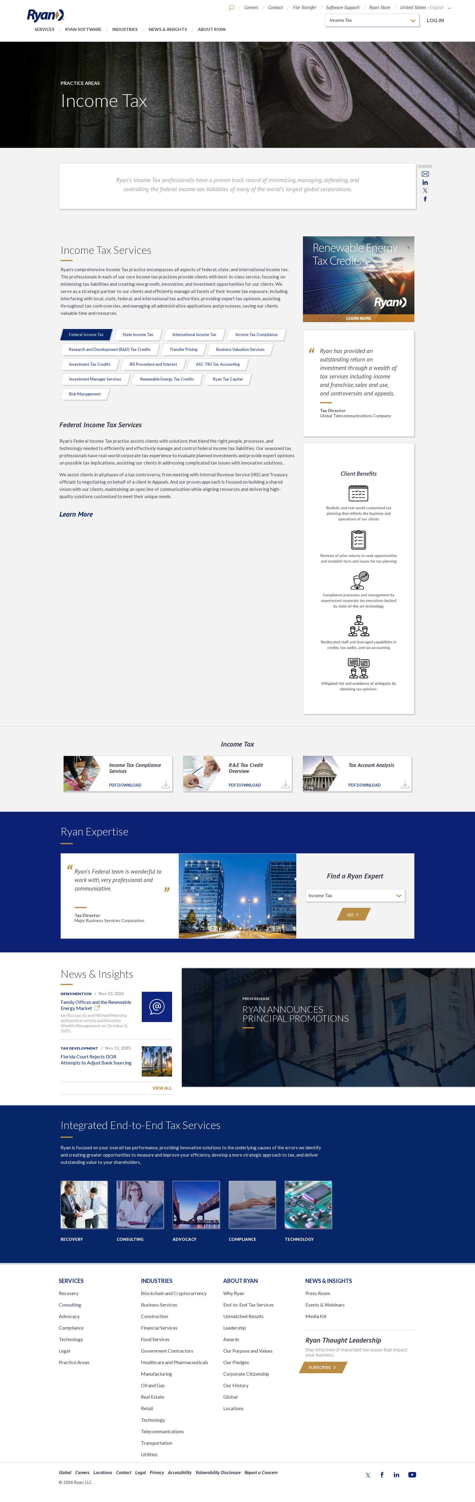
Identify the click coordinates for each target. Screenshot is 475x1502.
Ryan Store (379, 7)
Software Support (342, 7)
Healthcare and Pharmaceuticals (174, 1362)
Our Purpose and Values (248, 1351)
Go (353, 914)
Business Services (159, 1304)
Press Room (317, 1293)
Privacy (157, 1472)
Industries (125, 29)
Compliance (71, 1327)
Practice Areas (80, 83)
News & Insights (168, 29)
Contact (275, 7)
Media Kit (315, 1316)
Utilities (149, 1454)
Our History (235, 1385)
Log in (435, 20)
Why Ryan (233, 1293)
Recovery (68, 1293)
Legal (64, 1351)
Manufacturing (156, 1374)
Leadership (234, 1327)
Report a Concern (260, 1472)
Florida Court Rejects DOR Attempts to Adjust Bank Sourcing (96, 1059)
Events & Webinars (325, 1304)
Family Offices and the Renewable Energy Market (96, 1005)
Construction (154, 1316)
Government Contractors (167, 1351)
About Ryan (212, 29)
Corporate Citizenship (246, 1374)
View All (162, 1088)
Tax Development (79, 1048)
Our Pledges (236, 1362)
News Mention (76, 993)
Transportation (156, 1443)
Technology (71, 1339)
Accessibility (179, 1472)
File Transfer (304, 7)
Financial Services (159, 1327)
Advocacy (69, 1316)
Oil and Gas (153, 1385)
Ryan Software (83, 29)
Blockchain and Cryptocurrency (174, 1293)
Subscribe (323, 1367)
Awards (231, 1339)
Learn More (76, 514)
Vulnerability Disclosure (218, 1472)
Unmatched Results (243, 1316)
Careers (251, 7)
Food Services (155, 1339)
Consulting (70, 1304)
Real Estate (152, 1397)
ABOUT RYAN (240, 1280)
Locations (233, 1408)
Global (230, 1397)
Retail (147, 1408)
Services (44, 29)
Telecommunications (162, 1431)
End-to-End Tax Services (248, 1304)
